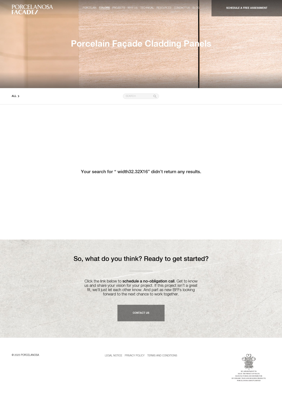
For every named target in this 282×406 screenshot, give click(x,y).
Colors (104, 8)
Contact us (182, 8)
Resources (164, 8)
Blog (196, 8)
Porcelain (89, 8)
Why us (133, 8)
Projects (118, 8)
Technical (147, 8)
